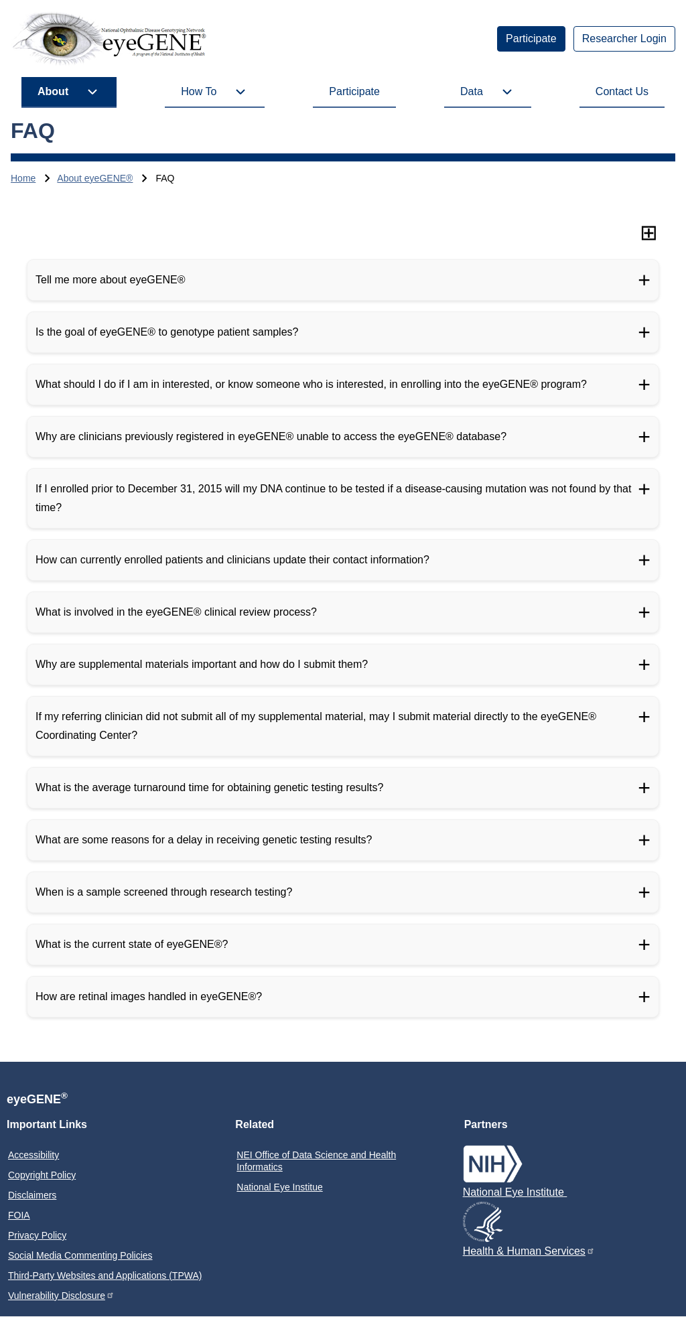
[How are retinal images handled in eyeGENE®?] (343, 997)
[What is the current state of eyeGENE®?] (343, 944)
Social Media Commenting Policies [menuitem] (80, 1255)
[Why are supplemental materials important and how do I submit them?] (343, 664)
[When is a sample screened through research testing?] (343, 892)
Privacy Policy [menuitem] (37, 1235)
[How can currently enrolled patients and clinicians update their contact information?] (343, 560)
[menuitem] (531, 39)
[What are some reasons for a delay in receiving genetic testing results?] (343, 840)
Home (23, 178)
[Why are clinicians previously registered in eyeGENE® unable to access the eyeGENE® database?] (343, 437)
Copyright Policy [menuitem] (42, 1175)
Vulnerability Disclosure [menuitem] (61, 1295)
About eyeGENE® (95, 178)
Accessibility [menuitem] (33, 1155)
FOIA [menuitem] (19, 1215)
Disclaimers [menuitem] (32, 1195)
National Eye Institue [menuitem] (279, 1187)
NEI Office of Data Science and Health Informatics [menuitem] (316, 1161)
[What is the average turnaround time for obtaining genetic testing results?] (343, 788)
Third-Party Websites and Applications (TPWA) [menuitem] (105, 1275)
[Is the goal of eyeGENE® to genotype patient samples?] (343, 332)
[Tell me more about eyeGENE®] (343, 280)
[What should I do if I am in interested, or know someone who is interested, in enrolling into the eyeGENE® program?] (343, 384)
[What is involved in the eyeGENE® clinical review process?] (343, 612)
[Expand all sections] (649, 232)
